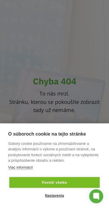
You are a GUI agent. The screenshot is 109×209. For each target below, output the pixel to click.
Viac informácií (20, 167)
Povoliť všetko (54, 183)
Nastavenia (54, 196)
